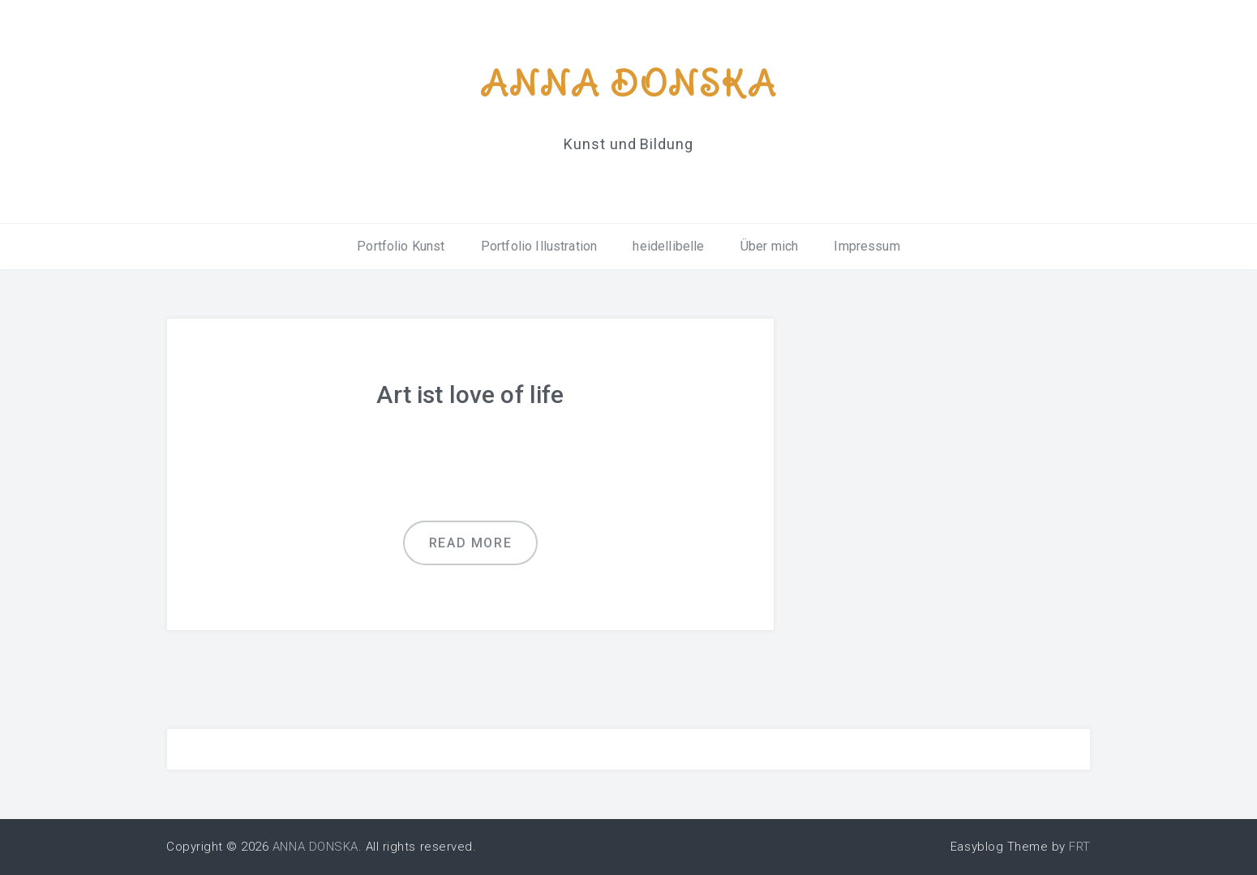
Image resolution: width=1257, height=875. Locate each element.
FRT (1080, 846)
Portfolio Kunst (400, 246)
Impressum (866, 246)
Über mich (769, 246)
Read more (470, 543)
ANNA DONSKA (628, 83)
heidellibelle (668, 246)
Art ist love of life (470, 394)
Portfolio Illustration (539, 246)
